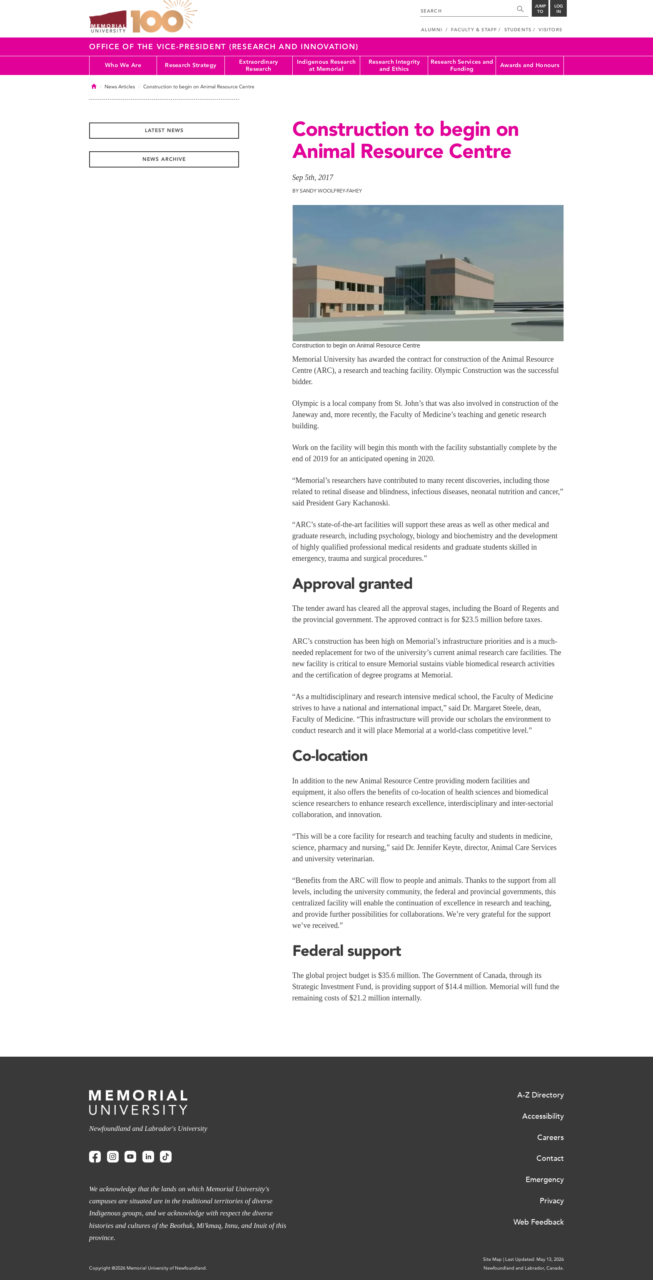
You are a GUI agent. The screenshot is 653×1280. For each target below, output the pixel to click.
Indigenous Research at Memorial (326, 65)
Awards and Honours (529, 65)
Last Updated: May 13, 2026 (534, 1259)
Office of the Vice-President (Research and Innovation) (224, 46)
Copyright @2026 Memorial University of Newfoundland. (148, 1268)
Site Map (492, 1259)
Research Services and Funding (462, 65)
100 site (164, 16)
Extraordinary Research (258, 65)
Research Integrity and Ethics (394, 65)
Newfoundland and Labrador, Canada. (524, 1268)
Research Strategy (190, 65)
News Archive (164, 159)
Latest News (164, 130)
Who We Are (123, 65)
